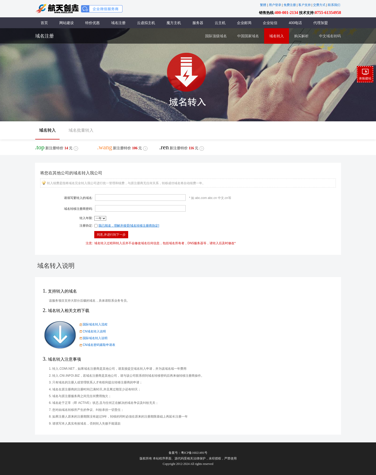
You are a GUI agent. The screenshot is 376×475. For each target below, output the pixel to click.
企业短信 (270, 23)
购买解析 (301, 36)
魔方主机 (174, 23)
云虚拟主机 (146, 23)
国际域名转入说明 (92, 338)
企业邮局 (244, 23)
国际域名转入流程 (92, 324)
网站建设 (66, 23)
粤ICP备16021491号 (194, 453)
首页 (44, 23)
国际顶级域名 (216, 36)
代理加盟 (320, 23)
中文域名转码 (330, 36)
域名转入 (276, 36)
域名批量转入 (81, 130)
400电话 (295, 23)
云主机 (220, 23)
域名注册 (118, 23)
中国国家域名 (248, 36)
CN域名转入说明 (92, 331)
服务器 (197, 23)
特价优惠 (92, 23)
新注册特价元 (56, 147)
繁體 (263, 5)
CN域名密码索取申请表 (96, 345)
